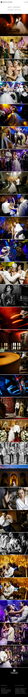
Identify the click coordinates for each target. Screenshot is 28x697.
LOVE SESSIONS (4, 693)
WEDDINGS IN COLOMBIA (20, 692)
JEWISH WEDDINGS (5, 692)
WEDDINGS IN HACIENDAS (6, 691)
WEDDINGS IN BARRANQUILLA (21, 688)
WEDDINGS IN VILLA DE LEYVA (21, 693)
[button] (25, 2)
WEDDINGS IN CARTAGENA (20, 691)
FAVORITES (3, 688)
